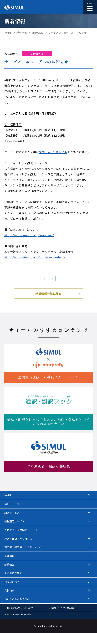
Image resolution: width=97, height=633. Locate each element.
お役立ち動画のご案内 (17, 599)
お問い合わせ (12, 582)
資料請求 (9, 590)
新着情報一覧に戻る (48, 293)
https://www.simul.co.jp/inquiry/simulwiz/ (34, 257)
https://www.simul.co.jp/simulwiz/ (29, 235)
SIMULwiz (37, 53)
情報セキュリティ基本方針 (63, 608)
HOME (8, 495)
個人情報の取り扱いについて (20, 608)
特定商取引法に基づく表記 (19, 614)
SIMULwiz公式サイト (53, 152)
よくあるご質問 (13, 573)
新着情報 (9, 564)
